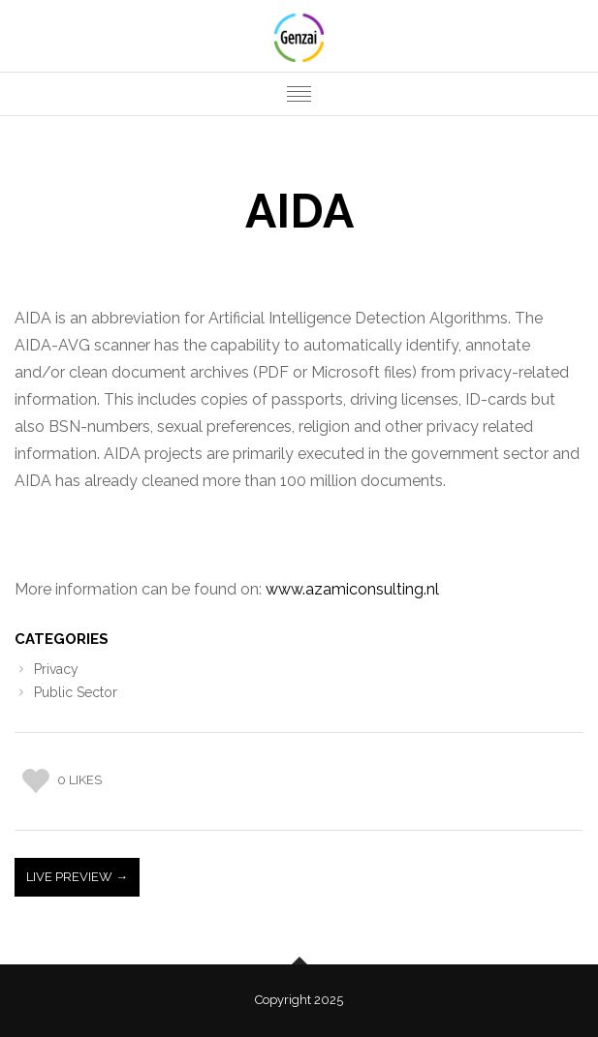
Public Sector (75, 692)
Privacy (56, 669)
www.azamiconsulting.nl (352, 589)
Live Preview (70, 876)
